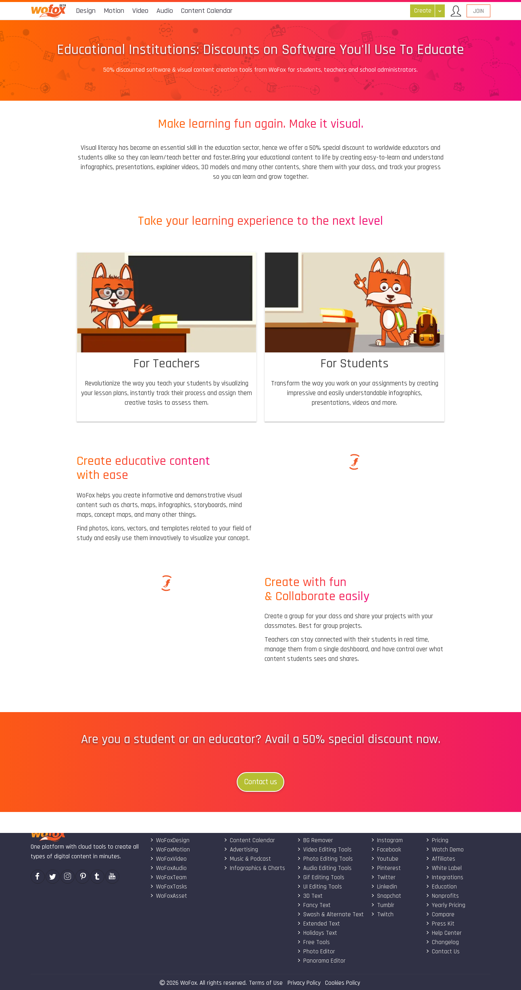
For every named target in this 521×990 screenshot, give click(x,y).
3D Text (310, 896)
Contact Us (443, 951)
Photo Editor (316, 951)
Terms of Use (266, 983)
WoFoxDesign (170, 840)
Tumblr (382, 905)
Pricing (437, 840)
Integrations (444, 877)
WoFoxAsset (168, 896)
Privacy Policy (304, 983)
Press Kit (440, 924)
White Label (444, 868)
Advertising (241, 849)
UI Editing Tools (319, 887)
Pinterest (386, 868)
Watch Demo (445, 849)
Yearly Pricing (445, 905)
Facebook (386, 849)
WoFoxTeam (168, 877)
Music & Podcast (247, 859)
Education (441, 887)
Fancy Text (314, 905)
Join (478, 11)
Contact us (260, 782)
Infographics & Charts (254, 868)
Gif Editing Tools (320, 877)
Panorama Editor (321, 961)
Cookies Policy (342, 983)
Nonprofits (442, 896)
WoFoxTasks (168, 887)
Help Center (444, 933)
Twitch (382, 914)
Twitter (383, 877)
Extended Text (318, 924)
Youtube (384, 859)
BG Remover (315, 840)
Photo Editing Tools (325, 859)
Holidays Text (317, 933)
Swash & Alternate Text (330, 914)
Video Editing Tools (324, 849)
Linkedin (384, 887)
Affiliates (440, 859)
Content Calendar (249, 840)
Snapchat (386, 896)
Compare (440, 914)
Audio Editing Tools (324, 868)
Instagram (387, 840)
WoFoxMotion (170, 849)
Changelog (442, 942)
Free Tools (313, 942)
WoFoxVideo (168, 859)
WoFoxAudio (168, 868)
